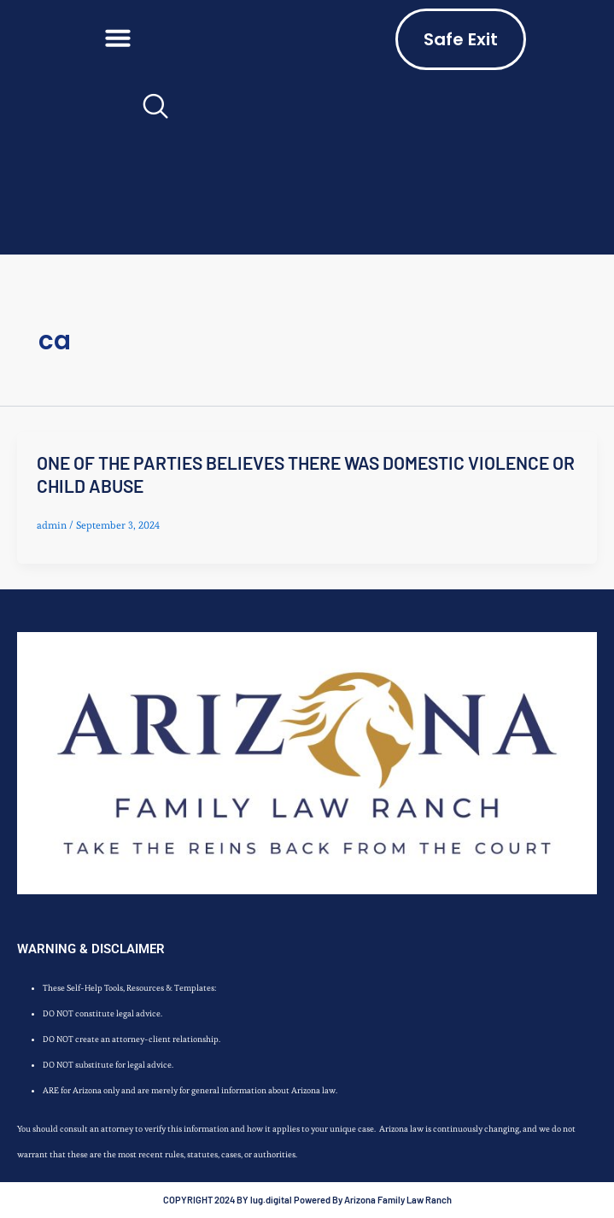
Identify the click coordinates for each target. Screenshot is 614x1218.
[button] (117, 37)
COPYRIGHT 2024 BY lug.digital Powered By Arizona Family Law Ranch (307, 1199)
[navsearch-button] (154, 112)
